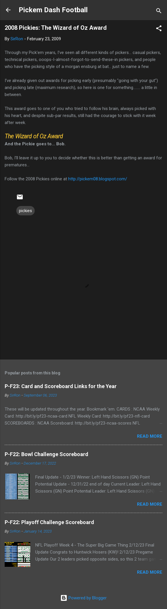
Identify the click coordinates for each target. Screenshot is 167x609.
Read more (149, 436)
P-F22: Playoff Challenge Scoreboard (49, 522)
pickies (25, 210)
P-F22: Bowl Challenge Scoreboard (46, 454)
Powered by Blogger (83, 598)
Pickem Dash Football (53, 10)
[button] (158, 29)
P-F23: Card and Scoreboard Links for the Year (61, 386)
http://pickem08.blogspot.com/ (97, 179)
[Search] (158, 12)
